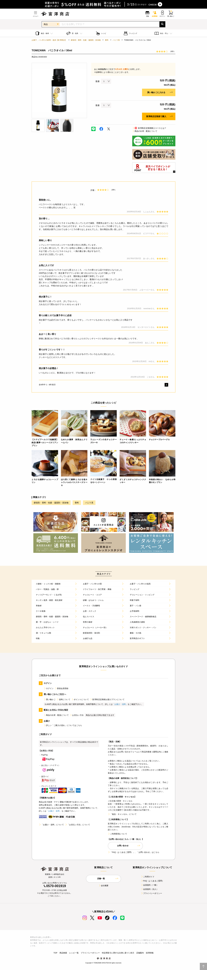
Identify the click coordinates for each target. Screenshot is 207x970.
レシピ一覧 (74, 953)
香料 (106, 40)
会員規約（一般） (149, 885)
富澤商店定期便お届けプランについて (107, 699)
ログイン (49, 688)
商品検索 (63, 953)
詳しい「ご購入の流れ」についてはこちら (63, 725)
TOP (55, 953)
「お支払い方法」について (77, 825)
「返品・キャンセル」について (122, 814)
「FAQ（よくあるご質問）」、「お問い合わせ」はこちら (133, 852)
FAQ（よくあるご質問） (152, 881)
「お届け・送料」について (51, 825)
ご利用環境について (117, 834)
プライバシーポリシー (151, 893)
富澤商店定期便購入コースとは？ (149, 128)
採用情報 (150, 953)
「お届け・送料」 (120, 704)
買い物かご (49, 699)
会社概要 (104, 885)
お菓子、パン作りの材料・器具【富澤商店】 (49, 40)
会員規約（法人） (149, 889)
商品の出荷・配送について (144, 131)
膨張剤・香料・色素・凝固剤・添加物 (86, 40)
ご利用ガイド (148, 877)
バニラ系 (116, 40)
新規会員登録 (61, 688)
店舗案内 (140, 953)
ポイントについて (80, 699)
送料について (63, 699)
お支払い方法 (77, 715)
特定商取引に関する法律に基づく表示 (118, 953)
